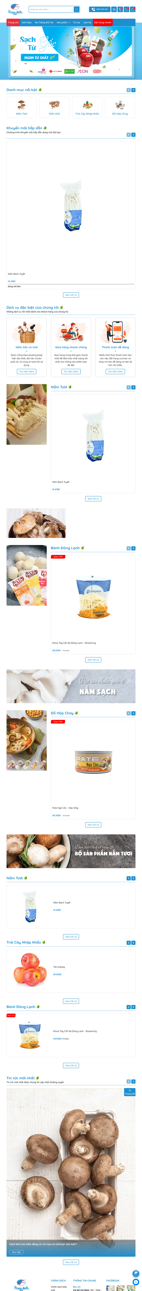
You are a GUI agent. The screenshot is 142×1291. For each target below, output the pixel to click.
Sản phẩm (62, 22)
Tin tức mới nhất (23, 1047)
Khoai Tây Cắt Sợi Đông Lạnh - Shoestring (74, 643)
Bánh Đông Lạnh (67, 548)
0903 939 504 (102, 9)
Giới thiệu (27, 22)
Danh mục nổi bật (24, 89)
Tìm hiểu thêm (26, 371)
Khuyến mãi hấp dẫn (27, 128)
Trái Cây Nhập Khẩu (26, 911)
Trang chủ (13, 22)
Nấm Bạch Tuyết (16, 274)
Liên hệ (87, 22)
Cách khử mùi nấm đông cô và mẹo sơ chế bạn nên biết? (43, 1213)
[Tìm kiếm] (76, 9)
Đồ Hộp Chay (64, 713)
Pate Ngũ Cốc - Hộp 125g (65, 808)
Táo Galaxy (59, 936)
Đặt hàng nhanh (102, 22)
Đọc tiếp (16, 1221)
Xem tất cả (71, 295)
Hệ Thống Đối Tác (44, 22)
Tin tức (76, 22)
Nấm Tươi (61, 387)
